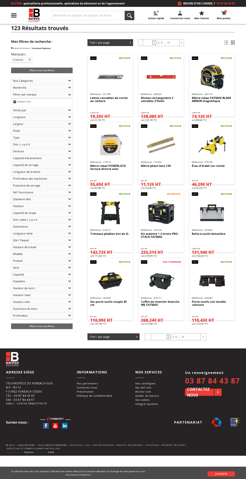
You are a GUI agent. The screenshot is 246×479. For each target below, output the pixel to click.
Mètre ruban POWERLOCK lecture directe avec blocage (110, 175)
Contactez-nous (86, 409)
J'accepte (221, 473)
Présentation (84, 413)
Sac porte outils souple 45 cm (110, 325)
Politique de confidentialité (95, 417)
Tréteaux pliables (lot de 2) (109, 250)
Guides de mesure (149, 417)
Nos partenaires (87, 405)
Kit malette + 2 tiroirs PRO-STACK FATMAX (157, 250)
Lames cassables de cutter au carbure (105, 99)
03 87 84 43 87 (226, 3)
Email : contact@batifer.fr (28, 425)
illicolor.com (145, 413)
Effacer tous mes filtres (42, 70)
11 (168, 42)
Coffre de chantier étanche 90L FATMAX (157, 325)
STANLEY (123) (22, 101)
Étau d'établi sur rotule (210, 173)
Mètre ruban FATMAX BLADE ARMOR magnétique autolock (208, 99)
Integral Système (148, 425)
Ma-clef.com (145, 409)
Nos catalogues (147, 405)
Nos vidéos (144, 421)
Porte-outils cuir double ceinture (210, 325)
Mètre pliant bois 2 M (157, 173)
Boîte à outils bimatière (210, 249)
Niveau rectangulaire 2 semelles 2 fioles (158, 99)
